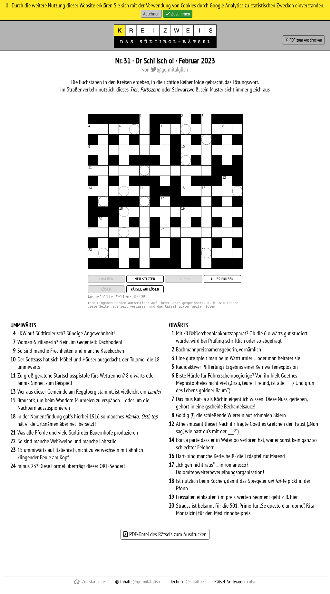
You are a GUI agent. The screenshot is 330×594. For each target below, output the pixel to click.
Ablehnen (151, 14)
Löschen (106, 279)
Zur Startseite (89, 584)
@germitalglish (169, 69)
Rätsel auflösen (145, 289)
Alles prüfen (222, 279)
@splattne (194, 584)
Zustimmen (177, 14)
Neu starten (145, 279)
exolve (250, 584)
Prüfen (184, 279)
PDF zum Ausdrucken (303, 40)
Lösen (106, 289)
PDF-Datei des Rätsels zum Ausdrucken (165, 537)
